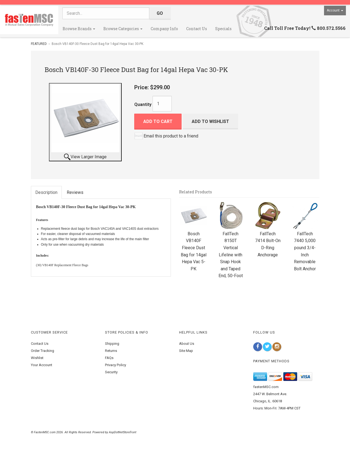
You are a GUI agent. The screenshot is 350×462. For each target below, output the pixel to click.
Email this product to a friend (171, 136)
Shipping (112, 344)
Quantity (142, 104)
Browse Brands (79, 28)
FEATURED (39, 44)
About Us (186, 344)
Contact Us (196, 28)
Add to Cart (158, 121)
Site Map (186, 351)
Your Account (41, 365)
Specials (223, 28)
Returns (111, 351)
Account (335, 10)
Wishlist (37, 358)
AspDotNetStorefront (122, 432)
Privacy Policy (115, 365)
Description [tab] (46, 192)
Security (111, 372)
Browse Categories (122, 28)
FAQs (109, 358)
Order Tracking (42, 351)
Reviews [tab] (75, 192)
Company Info (164, 28)
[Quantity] (162, 103)
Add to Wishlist (210, 121)
